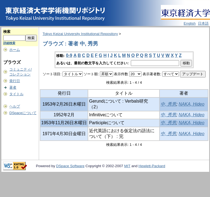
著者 (12, 87)
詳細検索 (9, 43)
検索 (6, 32)
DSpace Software (70, 166)
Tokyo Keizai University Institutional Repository (80, 34)
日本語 (203, 23)
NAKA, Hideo (191, 104)
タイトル (16, 94)
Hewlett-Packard (151, 166)
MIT (127, 166)
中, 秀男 (168, 104)
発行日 (14, 81)
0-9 (69, 55)
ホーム (14, 50)
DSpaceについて (22, 113)
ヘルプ (14, 106)
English (190, 23)
